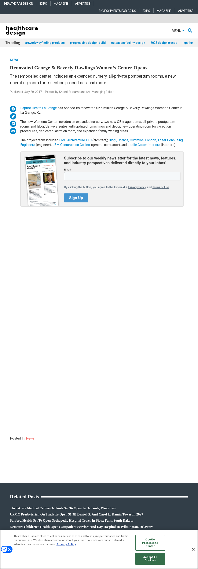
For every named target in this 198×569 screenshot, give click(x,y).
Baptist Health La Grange (38, 108)
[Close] (193, 549)
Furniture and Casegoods (144, 468)
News (14, 60)
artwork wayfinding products (45, 42)
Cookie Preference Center (150, 543)
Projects (9, 457)
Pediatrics (73, 479)
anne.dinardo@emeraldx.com (22, 503)
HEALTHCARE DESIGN (18, 3)
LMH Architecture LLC (75, 140)
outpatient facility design (128, 42)
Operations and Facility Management (88, 473)
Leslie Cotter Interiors (144, 145)
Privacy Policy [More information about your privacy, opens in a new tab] (66, 544)
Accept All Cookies (150, 558)
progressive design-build (88, 42)
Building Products (140, 457)
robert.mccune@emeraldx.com (23, 516)
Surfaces (135, 473)
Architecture (74, 457)
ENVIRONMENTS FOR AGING (117, 10)
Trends (9, 463)
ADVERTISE (83, 3)
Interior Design (76, 468)
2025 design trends (163, 42)
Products (10, 452)
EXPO (43, 3)
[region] (99, 549)
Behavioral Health (77, 463)
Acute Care (74, 452)
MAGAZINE (61, 3)
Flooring (134, 463)
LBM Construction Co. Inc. (71, 145)
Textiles (134, 479)
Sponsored (11, 468)
